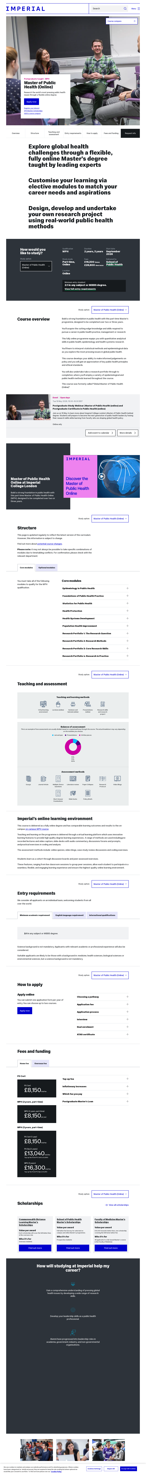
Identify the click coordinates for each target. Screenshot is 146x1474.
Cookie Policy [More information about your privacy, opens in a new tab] (56, 1472)
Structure (35, 133)
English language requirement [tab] (70, 915)
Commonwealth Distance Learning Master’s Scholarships (32, 1222)
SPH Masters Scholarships (33, 111)
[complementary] (121, 1457)
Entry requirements (73, 133)
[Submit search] (125, 8)
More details (128, 433)
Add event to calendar (100, 433)
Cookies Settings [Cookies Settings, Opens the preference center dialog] (94, 1469)
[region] (73, 1469)
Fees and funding (111, 133)
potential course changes (49, 544)
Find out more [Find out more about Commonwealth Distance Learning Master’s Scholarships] (35, 1248)
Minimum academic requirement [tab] (35, 915)
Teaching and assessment (54, 133)
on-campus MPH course (37, 829)
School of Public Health (114, 263)
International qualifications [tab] (102, 915)
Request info (130, 133)
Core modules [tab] (26, 568)
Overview (16, 133)
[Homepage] (47, 8)
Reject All (111, 1469)
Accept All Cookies (128, 1469)
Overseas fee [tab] (40, 1063)
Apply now (31, 101)
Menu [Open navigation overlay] (136, 8)
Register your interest (31, 108)
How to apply (92, 133)
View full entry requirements (80, 289)
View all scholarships (117, 1205)
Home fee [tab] (24, 1063)
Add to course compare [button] (32, 113)
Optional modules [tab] (46, 568)
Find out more (73, 1248)
